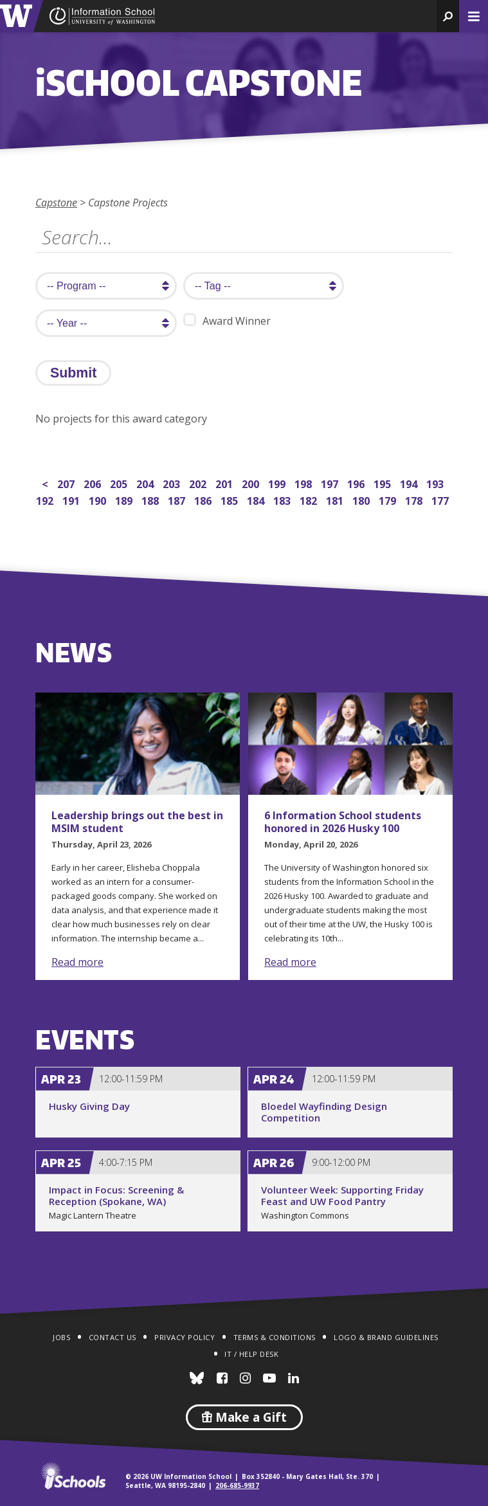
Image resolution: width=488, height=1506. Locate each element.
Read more (77, 962)
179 (388, 499)
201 (225, 482)
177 (441, 499)
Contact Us (112, 1337)
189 (125, 499)
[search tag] (263, 286)
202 (199, 482)
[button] (448, 16)
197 (330, 482)
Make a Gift (244, 1417)
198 (304, 482)
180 (362, 499)
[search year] (106, 323)
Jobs (61, 1337)
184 (256, 499)
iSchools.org (73, 1475)
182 (309, 499)
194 (409, 482)
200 (251, 482)
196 (357, 482)
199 (278, 482)
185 (230, 499)
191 (72, 499)
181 (336, 499)
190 (98, 499)
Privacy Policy (184, 1337)
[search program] (106, 286)
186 (204, 499)
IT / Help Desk (251, 1354)
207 (67, 482)
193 (436, 482)
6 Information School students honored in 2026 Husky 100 (342, 821)
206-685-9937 (237, 1485)
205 (120, 482)
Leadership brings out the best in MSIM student (137, 821)
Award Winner (227, 320)
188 (151, 499)
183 (283, 499)
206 (93, 482)
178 (415, 499)
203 (172, 482)
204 (146, 482)
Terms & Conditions (274, 1337)
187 (177, 499)
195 (383, 482)
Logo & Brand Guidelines (386, 1337)
